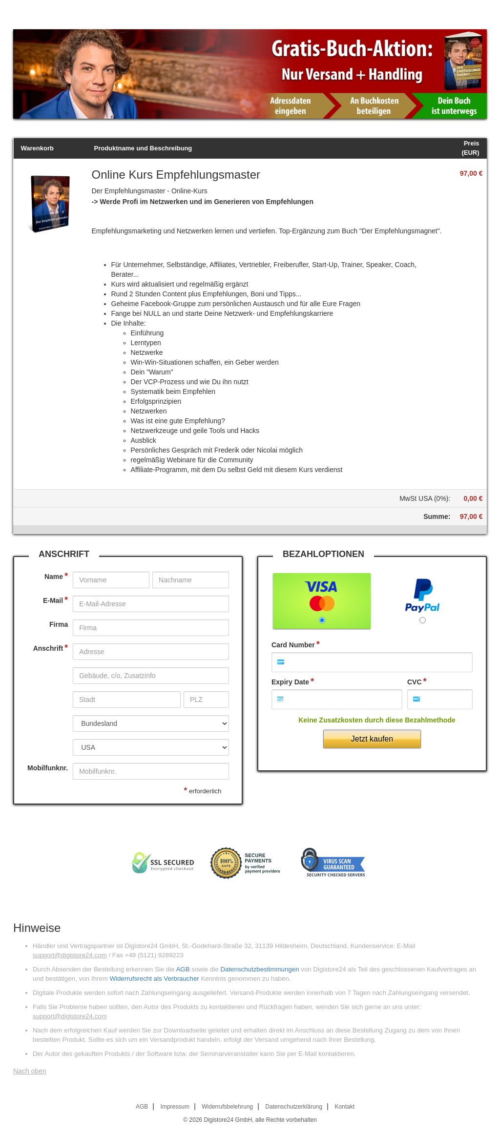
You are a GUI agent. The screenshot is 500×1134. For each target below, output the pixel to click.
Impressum (175, 1106)
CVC (414, 682)
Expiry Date (290, 682)
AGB (182, 969)
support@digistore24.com (70, 955)
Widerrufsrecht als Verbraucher (154, 978)
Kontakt (344, 1106)
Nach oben (29, 1071)
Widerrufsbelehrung (227, 1106)
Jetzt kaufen (372, 739)
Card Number (293, 645)
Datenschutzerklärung (293, 1106)
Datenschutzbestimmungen (259, 969)
